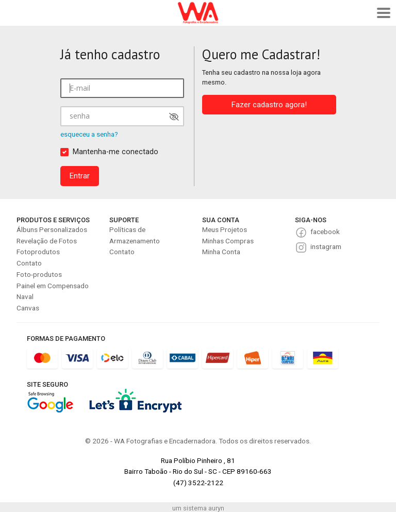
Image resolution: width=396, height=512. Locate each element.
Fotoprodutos (38, 251)
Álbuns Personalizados (51, 229)
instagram (325, 246)
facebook (325, 231)
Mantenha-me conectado (115, 151)
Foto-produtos (39, 274)
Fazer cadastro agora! (269, 104)
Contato (29, 263)
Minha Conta (221, 251)
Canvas (27, 308)
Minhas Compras (228, 241)
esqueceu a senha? (89, 134)
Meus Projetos (224, 229)
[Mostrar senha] (174, 117)
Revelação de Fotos (46, 241)
